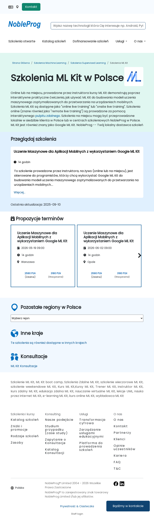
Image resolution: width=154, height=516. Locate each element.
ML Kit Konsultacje (24, 366)
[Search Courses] (98, 25)
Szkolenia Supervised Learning (88, 63)
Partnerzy (122, 432)
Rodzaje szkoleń (25, 436)
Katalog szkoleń (54, 41)
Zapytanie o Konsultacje (55, 441)
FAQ (117, 462)
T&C (117, 468)
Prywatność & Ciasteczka (77, 506)
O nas (138, 41)
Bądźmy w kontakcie (128, 506)
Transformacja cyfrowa (92, 421)
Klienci (119, 439)
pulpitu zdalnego (47, 116)
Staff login (77, 513)
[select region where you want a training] (77, 318)
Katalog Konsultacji (54, 451)
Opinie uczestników (125, 447)
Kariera (120, 455)
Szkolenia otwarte (21, 41)
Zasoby (17, 442)
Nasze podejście (59, 419)
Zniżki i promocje (19, 428)
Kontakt (31, 7)
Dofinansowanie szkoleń (90, 41)
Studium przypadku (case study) (56, 429)
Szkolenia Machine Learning (50, 63)
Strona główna (21, 63)
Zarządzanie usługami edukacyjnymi (91, 433)
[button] (138, 255)
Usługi (120, 41)
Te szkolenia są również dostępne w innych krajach (49, 343)
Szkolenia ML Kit (119, 63)
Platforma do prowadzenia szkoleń (91, 446)
